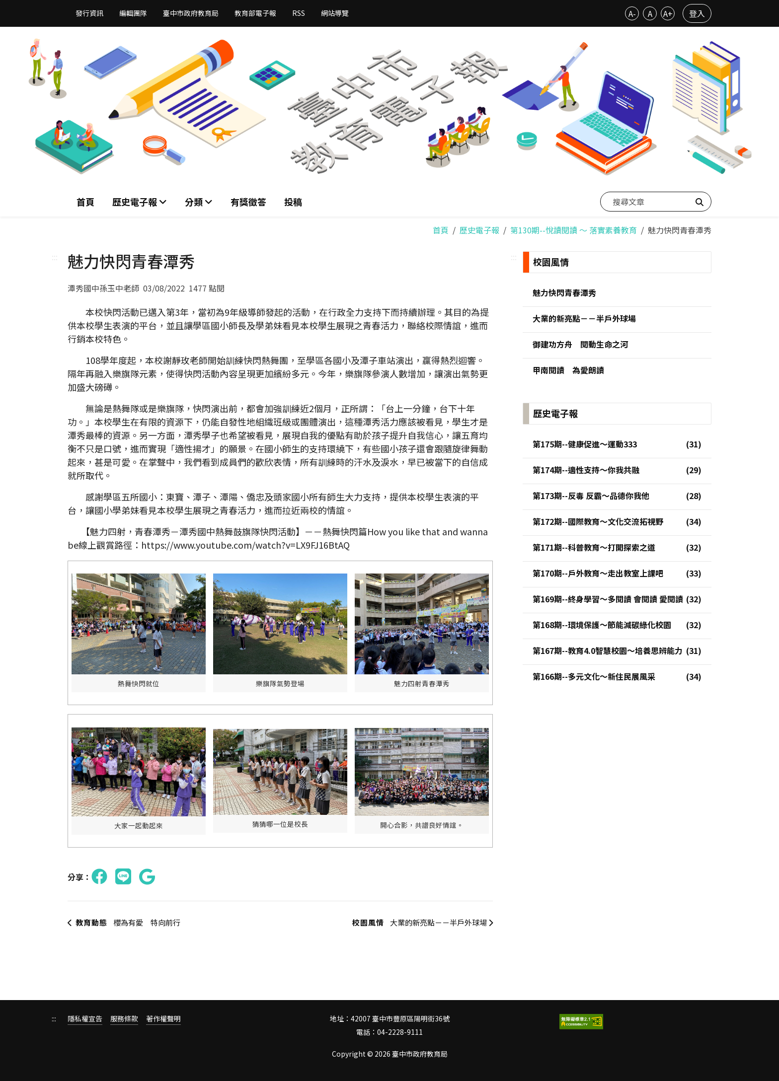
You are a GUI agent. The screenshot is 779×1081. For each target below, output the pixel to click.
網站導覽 (335, 13)
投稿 (293, 200)
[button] (199, 201)
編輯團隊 (133, 13)
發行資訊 (89, 13)
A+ (668, 13)
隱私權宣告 (85, 1017)
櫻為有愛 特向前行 (128, 922)
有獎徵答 (248, 200)
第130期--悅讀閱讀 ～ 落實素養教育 (573, 228)
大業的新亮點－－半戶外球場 (417, 922)
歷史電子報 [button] (135, 200)
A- (632, 13)
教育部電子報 (255, 13)
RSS (298, 13)
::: (55, 254)
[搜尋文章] (655, 201)
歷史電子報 (479, 228)
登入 (697, 13)
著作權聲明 (163, 1017)
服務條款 (124, 1017)
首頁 (85, 200)
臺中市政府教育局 (191, 13)
